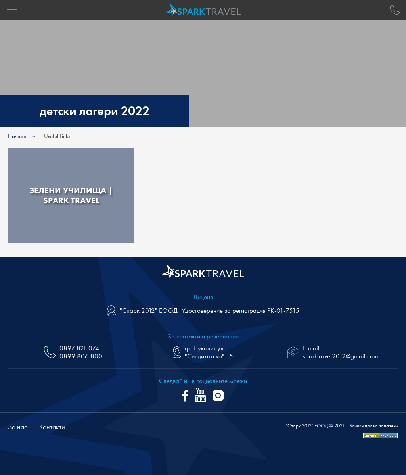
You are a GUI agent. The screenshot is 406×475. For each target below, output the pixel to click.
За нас (17, 426)
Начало (17, 136)
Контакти (52, 426)
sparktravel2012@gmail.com (340, 356)
